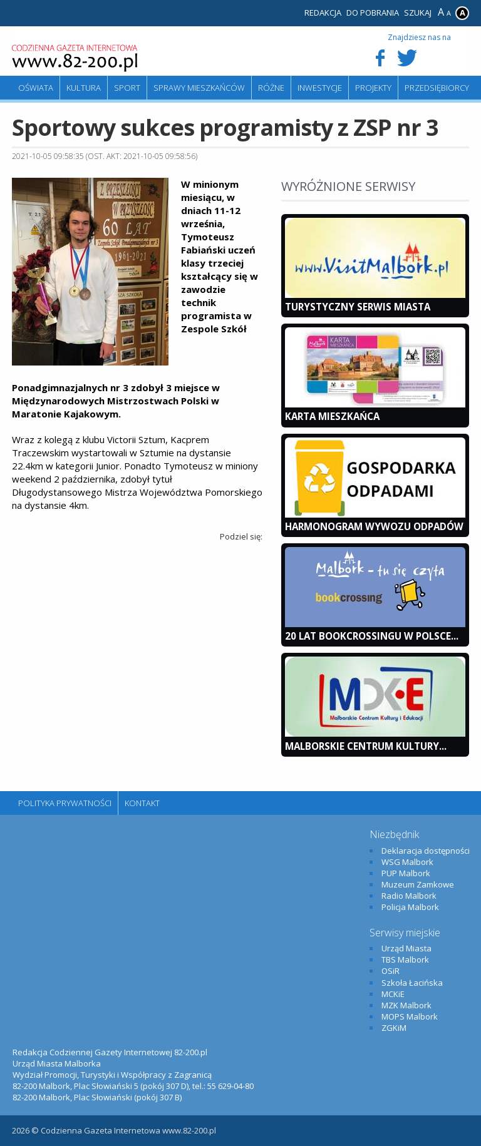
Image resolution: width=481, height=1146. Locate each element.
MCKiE (393, 994)
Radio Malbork (409, 895)
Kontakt (142, 803)
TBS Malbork (405, 959)
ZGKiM (393, 1027)
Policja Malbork (410, 907)
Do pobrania (372, 12)
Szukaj (418, 12)
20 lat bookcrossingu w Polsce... (371, 636)
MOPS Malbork (409, 1016)
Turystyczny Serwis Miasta (357, 306)
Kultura (83, 87)
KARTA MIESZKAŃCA (332, 416)
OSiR (390, 970)
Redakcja (322, 12)
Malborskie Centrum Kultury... (366, 746)
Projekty (373, 87)
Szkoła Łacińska (412, 982)
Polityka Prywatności (64, 803)
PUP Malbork (405, 873)
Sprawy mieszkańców (199, 87)
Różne (271, 87)
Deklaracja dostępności (425, 850)
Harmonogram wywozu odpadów (374, 526)
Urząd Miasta (406, 948)
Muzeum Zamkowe (417, 884)
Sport (127, 87)
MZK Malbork (406, 1005)
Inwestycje (319, 87)
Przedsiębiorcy (437, 87)
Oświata (35, 87)
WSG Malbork (407, 861)
